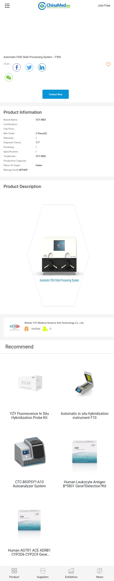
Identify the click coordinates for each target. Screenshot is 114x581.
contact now (55, 94)
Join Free (104, 5)
